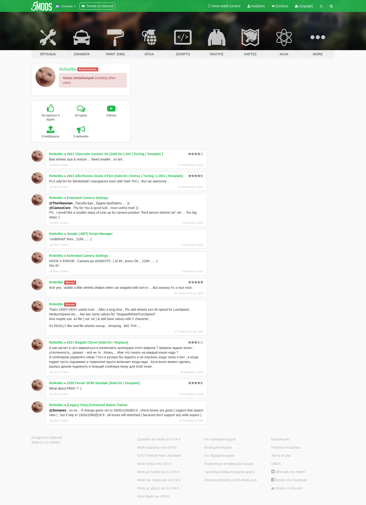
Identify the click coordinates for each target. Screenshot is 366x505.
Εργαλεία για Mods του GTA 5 (158, 439)
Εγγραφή (304, 6)
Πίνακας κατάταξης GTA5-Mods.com (230, 480)
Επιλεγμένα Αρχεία (218, 447)
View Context (58, 165)
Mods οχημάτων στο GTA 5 (156, 447)
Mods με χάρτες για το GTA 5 (158, 488)
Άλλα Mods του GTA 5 (153, 496)
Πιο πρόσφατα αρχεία (220, 439)
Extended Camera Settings (87, 198)
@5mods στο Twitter (288, 472)
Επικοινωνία (280, 439)
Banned (70, 282)
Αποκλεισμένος (88, 69)
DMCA (276, 464)
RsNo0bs (67, 69)
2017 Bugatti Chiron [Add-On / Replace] (97, 342)
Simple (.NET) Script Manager (90, 234)
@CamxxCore (59, 208)
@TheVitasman (61, 203)
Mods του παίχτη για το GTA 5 (159, 480)
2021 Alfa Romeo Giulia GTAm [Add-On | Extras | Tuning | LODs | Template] (125, 176)
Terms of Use (280, 455)
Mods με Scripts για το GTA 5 (158, 472)
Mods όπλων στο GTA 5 (154, 464)
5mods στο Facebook (289, 480)
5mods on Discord (286, 488)
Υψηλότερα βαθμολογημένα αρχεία (229, 472)
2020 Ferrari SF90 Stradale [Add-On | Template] (103, 383)
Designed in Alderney (47, 437)
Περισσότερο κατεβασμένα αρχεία (228, 464)
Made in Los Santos (46, 442)
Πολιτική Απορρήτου (285, 447)
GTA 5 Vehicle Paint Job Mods (159, 455)
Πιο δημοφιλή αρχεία (219, 455)
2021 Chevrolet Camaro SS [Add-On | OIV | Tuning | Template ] (115, 154)
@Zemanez (58, 410)
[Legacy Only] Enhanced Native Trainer (97, 405)
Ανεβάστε (256, 6)
